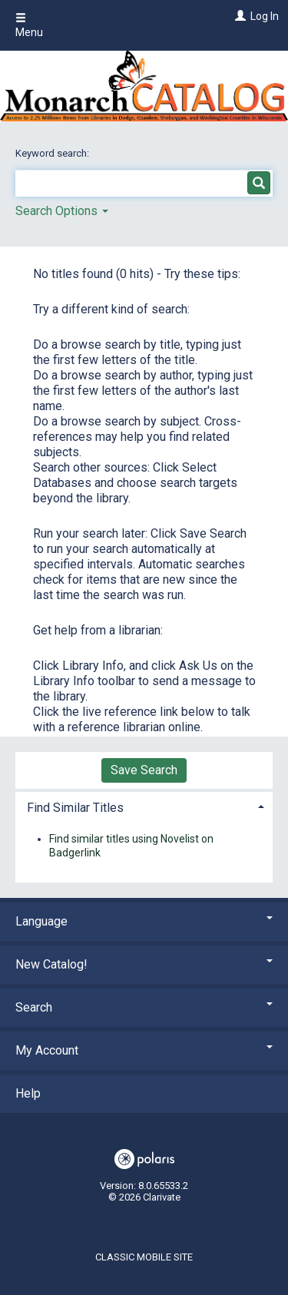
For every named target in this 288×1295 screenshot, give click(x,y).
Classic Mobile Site (144, 1257)
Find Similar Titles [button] (75, 807)
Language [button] (144, 921)
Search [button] (144, 1007)
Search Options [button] (61, 211)
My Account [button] (144, 1050)
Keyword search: (53, 153)
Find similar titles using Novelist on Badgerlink (131, 846)
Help (28, 1093)
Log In (264, 16)
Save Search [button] (144, 770)
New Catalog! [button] (144, 964)
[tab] (144, 806)
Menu (29, 25)
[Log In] (238, 16)
